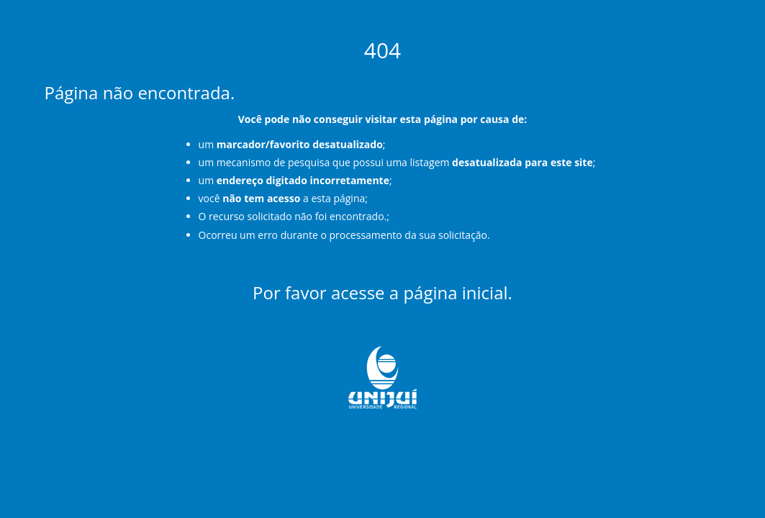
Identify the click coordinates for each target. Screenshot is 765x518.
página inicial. (457, 292)
